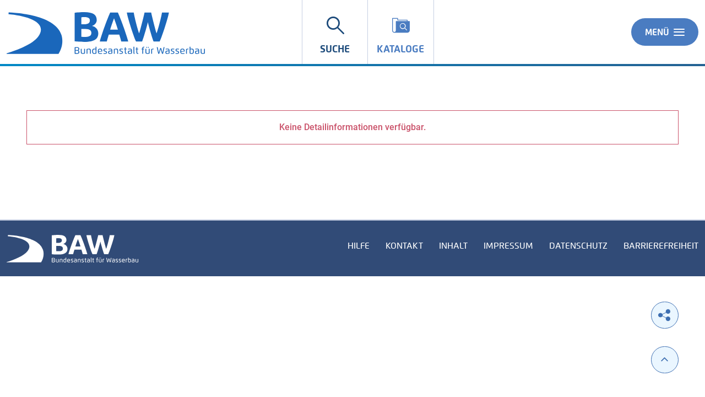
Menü (665, 31)
